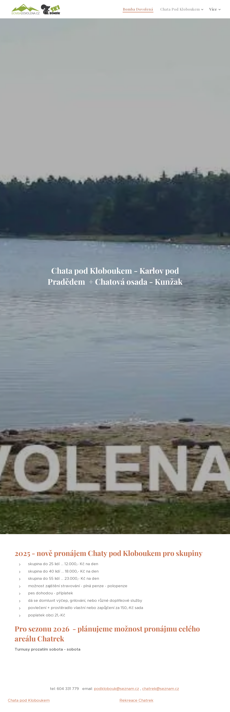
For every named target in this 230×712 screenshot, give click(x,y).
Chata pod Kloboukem (29, 700)
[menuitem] (139, 9)
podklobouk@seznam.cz (116, 688)
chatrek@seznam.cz (160, 688)
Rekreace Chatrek (136, 700)
